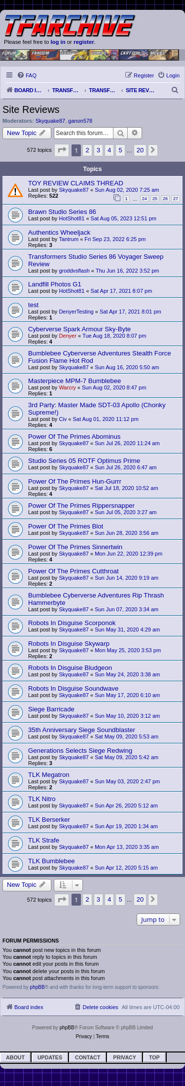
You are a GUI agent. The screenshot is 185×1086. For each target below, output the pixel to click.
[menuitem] (27, 75)
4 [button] (109, 150)
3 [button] (98, 150)
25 (154, 198)
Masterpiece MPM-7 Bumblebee (74, 381)
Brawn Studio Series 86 (62, 211)
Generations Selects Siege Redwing (80, 750)
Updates (49, 1057)
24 (144, 198)
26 (165, 198)
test (33, 305)
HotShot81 (71, 218)
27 (175, 198)
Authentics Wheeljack (59, 232)
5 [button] (120, 150)
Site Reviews (31, 109)
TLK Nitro (42, 799)
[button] (61, 150)
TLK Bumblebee (51, 861)
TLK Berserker (49, 819)
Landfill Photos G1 (54, 284)
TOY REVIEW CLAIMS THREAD (75, 183)
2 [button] (87, 150)
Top (154, 1057)
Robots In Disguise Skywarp (69, 643)
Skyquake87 (51, 121)
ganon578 (80, 121)
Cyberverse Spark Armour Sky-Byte (79, 329)
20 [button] (140, 150)
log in (57, 42)
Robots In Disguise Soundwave (73, 688)
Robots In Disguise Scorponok (71, 623)
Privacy (124, 1057)
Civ (63, 419)
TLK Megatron (49, 774)
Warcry (67, 387)
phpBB (37, 987)
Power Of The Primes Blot (65, 526)
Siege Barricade (51, 709)
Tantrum (68, 239)
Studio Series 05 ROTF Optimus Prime (84, 460)
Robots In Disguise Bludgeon (70, 667)
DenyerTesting (76, 312)
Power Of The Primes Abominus (74, 436)
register (84, 42)
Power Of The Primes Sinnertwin (75, 547)
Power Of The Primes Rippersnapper (81, 505)
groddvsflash (74, 271)
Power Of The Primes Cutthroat (73, 571)
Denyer (67, 336)
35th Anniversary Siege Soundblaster (81, 730)
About (15, 1057)
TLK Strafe (43, 840)
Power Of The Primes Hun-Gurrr (74, 481)
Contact (87, 1057)
